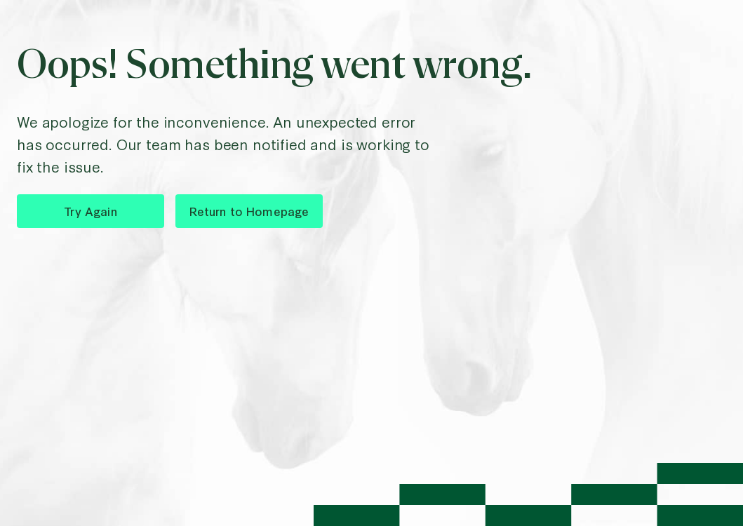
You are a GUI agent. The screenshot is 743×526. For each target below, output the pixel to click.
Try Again (90, 211)
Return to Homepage (249, 211)
